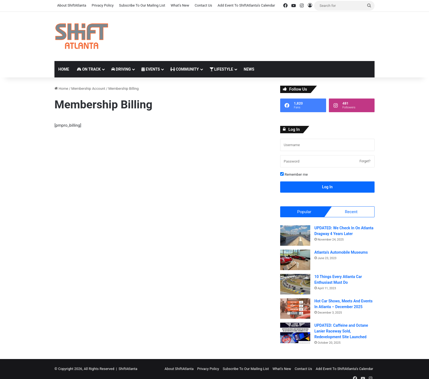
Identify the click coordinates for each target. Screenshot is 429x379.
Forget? (365, 161)
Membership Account (88, 88)
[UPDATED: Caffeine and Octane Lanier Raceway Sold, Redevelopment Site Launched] (295, 333)
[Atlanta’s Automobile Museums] (295, 260)
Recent (351, 211)
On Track (89, 69)
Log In (327, 187)
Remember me (294, 174)
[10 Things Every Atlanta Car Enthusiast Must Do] (295, 284)
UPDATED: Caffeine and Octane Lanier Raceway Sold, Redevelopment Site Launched (341, 331)
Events (150, 69)
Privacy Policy (103, 5)
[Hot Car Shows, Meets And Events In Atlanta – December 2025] (295, 309)
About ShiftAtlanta (71, 5)
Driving (121, 69)
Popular (304, 211)
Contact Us (203, 5)
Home (63, 69)
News (249, 69)
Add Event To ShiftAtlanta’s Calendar (246, 5)
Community (184, 69)
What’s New (180, 5)
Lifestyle (221, 69)
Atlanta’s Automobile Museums (341, 252)
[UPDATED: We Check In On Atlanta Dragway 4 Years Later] (295, 235)
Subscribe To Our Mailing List (142, 5)
